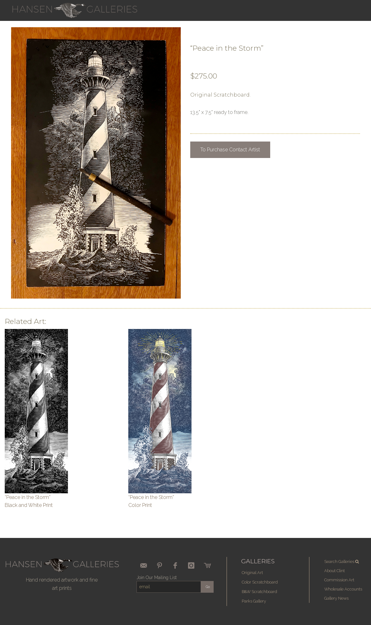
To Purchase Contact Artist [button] (230, 150)
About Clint (334, 570)
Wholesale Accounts (343, 589)
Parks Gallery (254, 601)
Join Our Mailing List (157, 577)
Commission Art (339, 580)
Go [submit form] (208, 587)
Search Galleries (342, 561)
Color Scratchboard (260, 582)
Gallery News (336, 598)
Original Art (252, 572)
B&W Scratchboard (259, 591)
